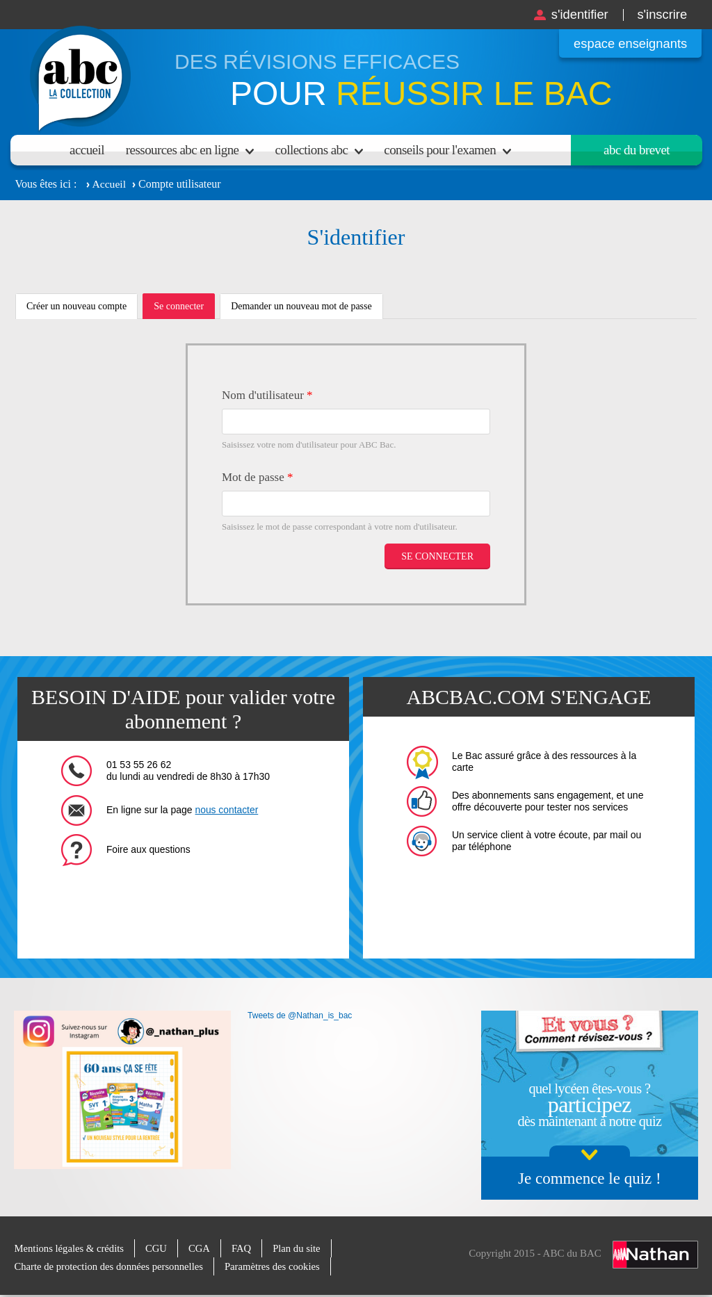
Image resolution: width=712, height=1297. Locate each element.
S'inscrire (660, 14)
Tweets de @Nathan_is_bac (300, 1015)
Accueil (87, 149)
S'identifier (574, 14)
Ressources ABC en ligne (182, 149)
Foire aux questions (148, 849)
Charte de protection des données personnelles (110, 1266)
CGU (159, 1248)
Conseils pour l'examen (440, 149)
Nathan (655, 1254)
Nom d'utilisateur (267, 395)
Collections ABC (311, 149)
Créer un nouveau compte (76, 306)
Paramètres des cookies (277, 1266)
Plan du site (301, 1248)
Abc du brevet (637, 149)
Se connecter (184, 310)
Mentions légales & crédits (70, 1248)
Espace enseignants (627, 43)
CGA (202, 1248)
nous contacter (227, 809)
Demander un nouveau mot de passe (301, 306)
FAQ (245, 1248)
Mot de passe (257, 477)
